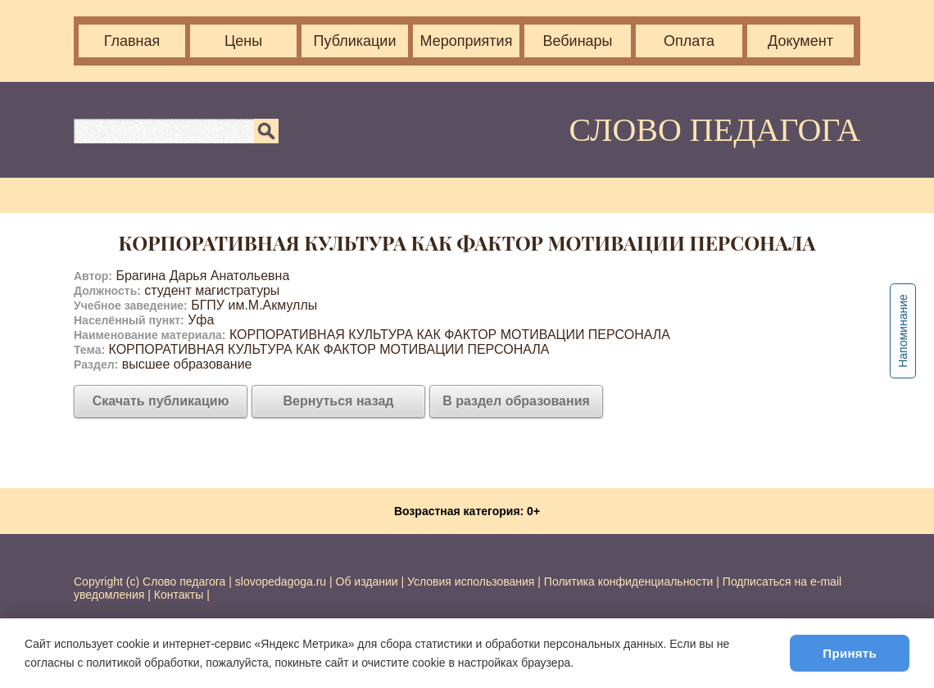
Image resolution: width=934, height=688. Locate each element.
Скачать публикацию (161, 401)
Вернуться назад (338, 401)
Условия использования (470, 581)
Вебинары (577, 41)
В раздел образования (516, 401)
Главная (132, 41)
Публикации (355, 41)
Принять (850, 653)
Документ (800, 41)
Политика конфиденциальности (629, 581)
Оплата (689, 41)
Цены (243, 41)
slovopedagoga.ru (282, 581)
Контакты (178, 594)
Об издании (367, 581)
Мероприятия (466, 41)
